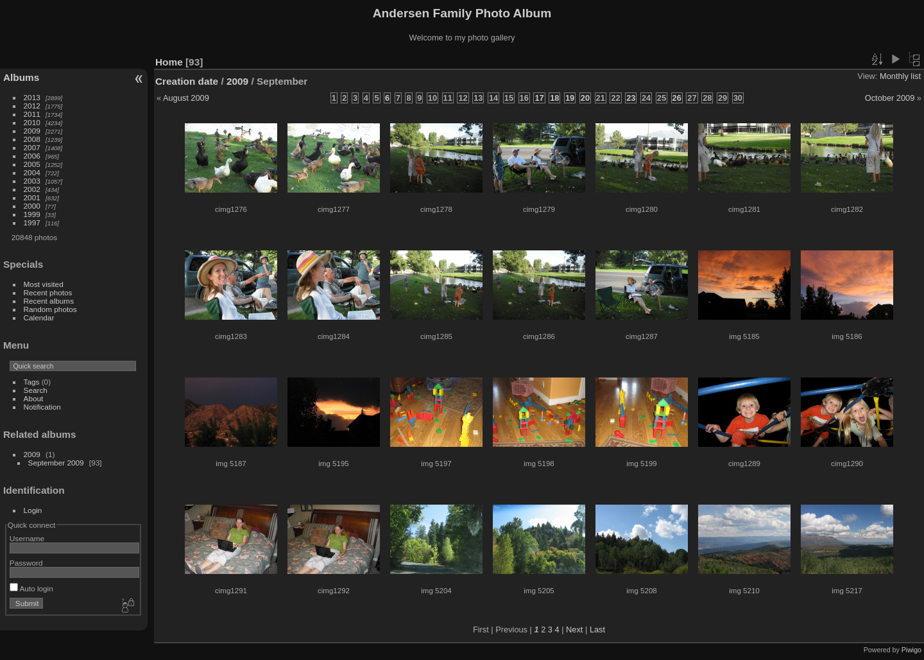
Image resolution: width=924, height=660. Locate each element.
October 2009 (890, 98)
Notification (42, 407)
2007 (32, 147)
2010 (32, 122)
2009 (32, 130)
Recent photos (48, 292)
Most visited (44, 284)
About (34, 398)
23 (630, 98)
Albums (21, 77)
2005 (32, 164)
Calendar (39, 317)
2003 (32, 181)
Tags (32, 382)
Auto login (31, 588)
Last (597, 629)
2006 (32, 156)
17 (539, 98)
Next (574, 629)
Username (27, 538)
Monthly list (900, 76)
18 (554, 98)
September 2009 (56, 462)
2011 (32, 114)
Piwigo (911, 650)
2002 (32, 189)
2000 (32, 206)
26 (676, 98)
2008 (32, 139)
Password (26, 563)
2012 (32, 105)
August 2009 (186, 98)
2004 (32, 172)
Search (35, 390)
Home (169, 61)
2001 (32, 197)
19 (569, 98)
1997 (32, 222)
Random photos (50, 309)
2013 (32, 97)
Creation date (186, 81)
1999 (32, 214)
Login (33, 510)
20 (585, 98)
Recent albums (49, 301)
